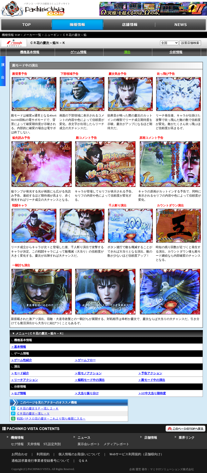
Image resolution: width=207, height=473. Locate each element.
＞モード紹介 (20, 373)
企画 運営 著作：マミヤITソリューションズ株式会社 (161, 469)
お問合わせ (20, 454)
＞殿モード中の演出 (151, 380)
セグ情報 (17, 444)
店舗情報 (129, 24)
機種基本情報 (29, 52)
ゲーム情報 (78, 52)
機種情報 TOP (11, 35)
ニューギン (51, 35)
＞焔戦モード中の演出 (90, 380)
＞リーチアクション (24, 380)
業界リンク (187, 437)
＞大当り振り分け (87, 393)
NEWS (181, 24)
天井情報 (33, 444)
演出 (127, 52)
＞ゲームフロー (85, 360)
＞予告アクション (150, 373)
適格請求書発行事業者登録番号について (40, 460)
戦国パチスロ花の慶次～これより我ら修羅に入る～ (51, 418)
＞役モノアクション (88, 373)
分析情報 (176, 52)
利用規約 (43, 454)
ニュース (84, 437)
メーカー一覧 (32, 35)
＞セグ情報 (18, 393)
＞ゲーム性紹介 (21, 360)
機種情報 (78, 24)
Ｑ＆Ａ (83, 460)
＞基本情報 (18, 346)
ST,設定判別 (52, 444)
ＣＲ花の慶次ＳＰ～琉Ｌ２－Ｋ (38, 408)
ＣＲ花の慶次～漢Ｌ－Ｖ (33, 413)
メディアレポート (116, 444)
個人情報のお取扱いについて (79, 454)
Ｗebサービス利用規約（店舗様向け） (136, 454)
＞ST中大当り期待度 (152, 393)
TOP (26, 24)
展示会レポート (89, 444)
